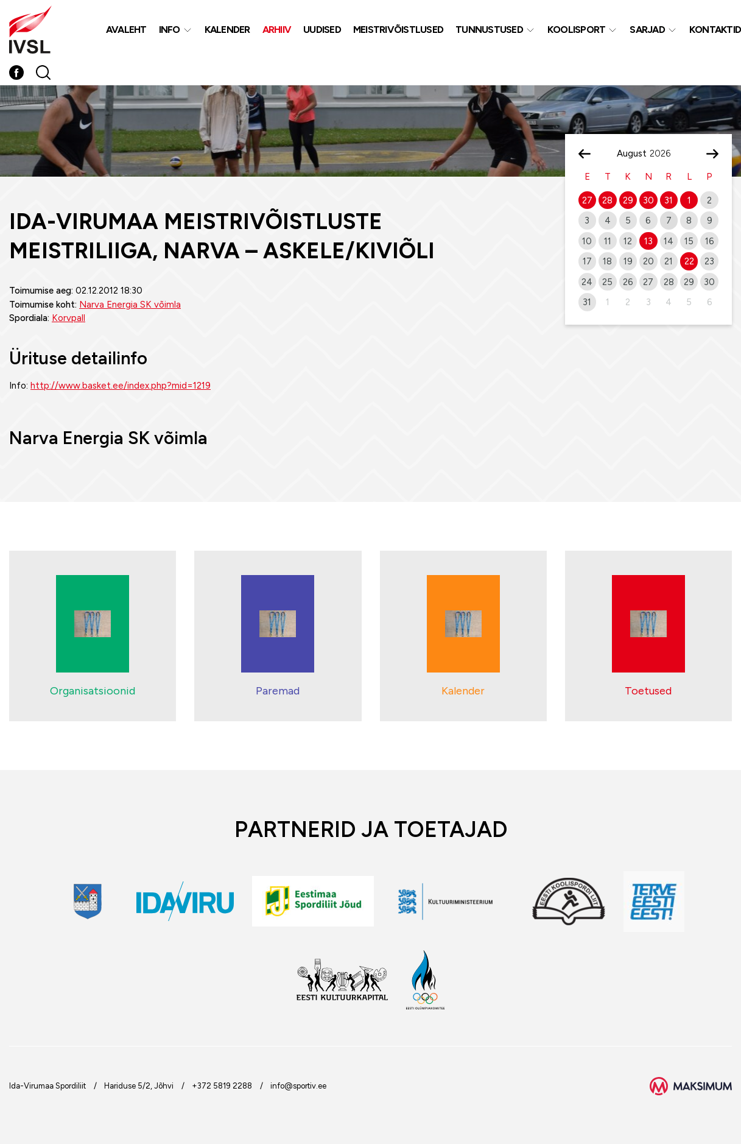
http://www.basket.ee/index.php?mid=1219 (120, 385)
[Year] (665, 153)
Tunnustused (489, 29)
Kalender (227, 29)
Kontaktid (715, 29)
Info (169, 29)
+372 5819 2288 (222, 1085)
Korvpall (68, 317)
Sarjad (647, 29)
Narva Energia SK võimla (130, 304)
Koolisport (576, 29)
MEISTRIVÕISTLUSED (398, 29)
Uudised (322, 29)
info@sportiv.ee (298, 1085)
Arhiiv (277, 29)
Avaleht (126, 29)
